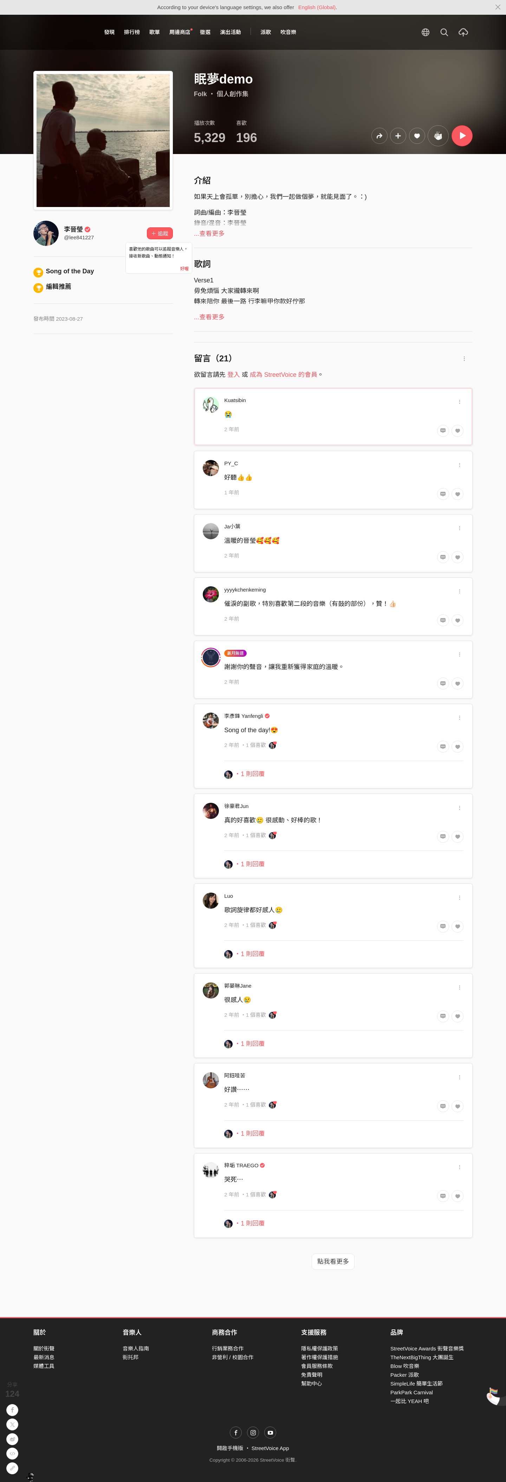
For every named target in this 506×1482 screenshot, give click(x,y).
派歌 (265, 32)
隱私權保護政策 (319, 1348)
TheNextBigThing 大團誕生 (422, 1357)
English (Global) (317, 7)
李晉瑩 (77, 229)
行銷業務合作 (228, 1348)
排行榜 (132, 32)
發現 (109, 32)
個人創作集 (232, 94)
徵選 (205, 32)
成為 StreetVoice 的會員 (283, 374)
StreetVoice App (270, 1448)
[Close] (498, 7)
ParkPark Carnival (411, 1392)
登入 (233, 374)
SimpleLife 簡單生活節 (416, 1384)
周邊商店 (181, 31)
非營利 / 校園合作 (232, 1357)
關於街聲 (43, 1348)
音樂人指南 (136, 1348)
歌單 (154, 32)
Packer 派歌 (404, 1375)
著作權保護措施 (319, 1357)
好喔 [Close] (184, 268)
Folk (200, 94)
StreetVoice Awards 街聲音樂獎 (427, 1348)
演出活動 (230, 32)
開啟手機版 (230, 1448)
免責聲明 (311, 1375)
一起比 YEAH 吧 (409, 1401)
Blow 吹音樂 (404, 1366)
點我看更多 (333, 1261)
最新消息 (43, 1357)
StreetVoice (62, 32)
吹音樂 (288, 32)
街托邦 (130, 1357)
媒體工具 (43, 1366)
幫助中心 (311, 1384)
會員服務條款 (317, 1366)
